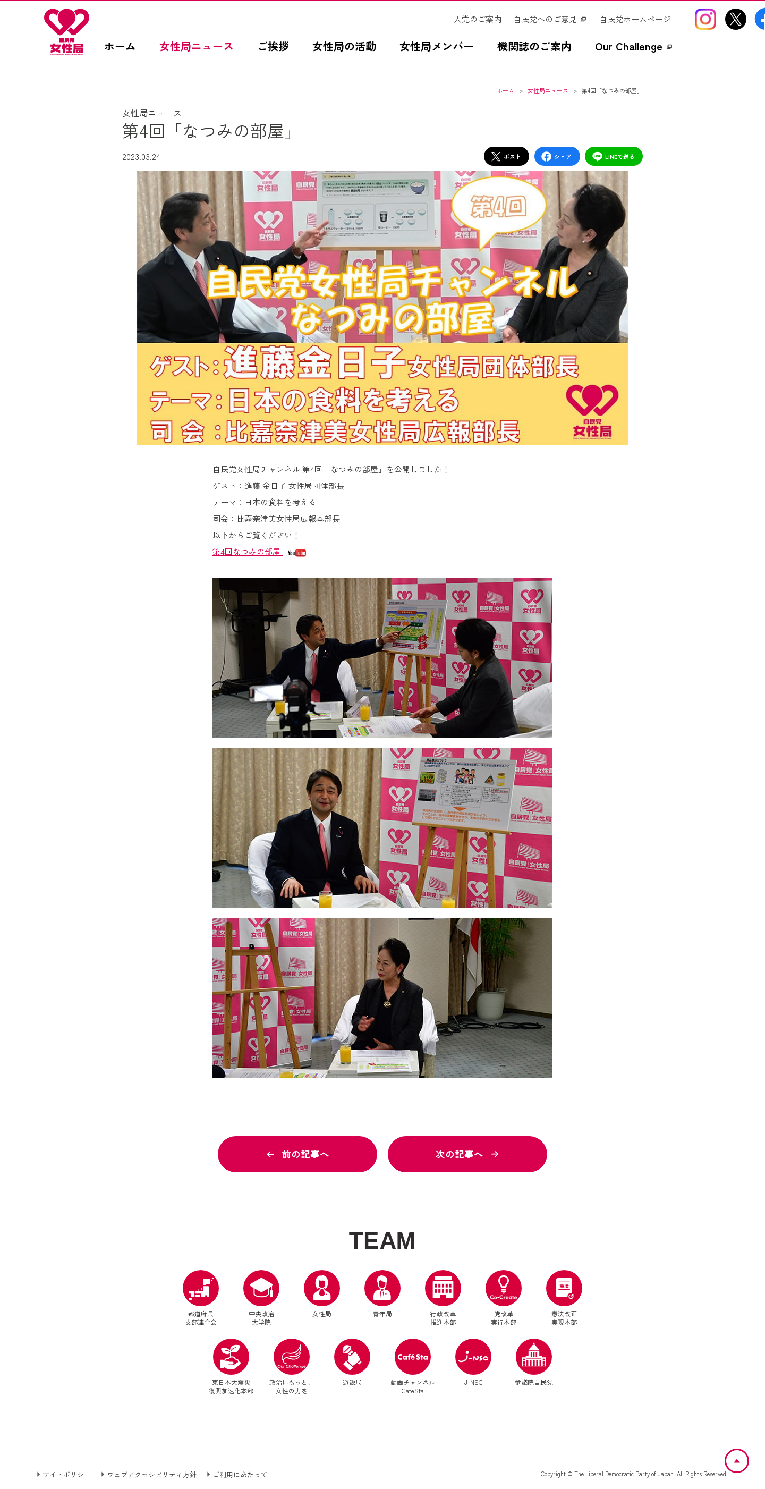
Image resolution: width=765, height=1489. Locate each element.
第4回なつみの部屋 (247, 551)
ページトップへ (748, 1455)
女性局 (322, 1295)
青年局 (382, 1295)
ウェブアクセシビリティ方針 (152, 1475)
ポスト (505, 156)
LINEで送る (613, 156)
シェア (556, 156)
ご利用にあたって (240, 1475)
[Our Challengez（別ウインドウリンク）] (634, 51)
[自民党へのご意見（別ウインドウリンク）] (550, 19)
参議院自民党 (533, 1364)
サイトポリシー (66, 1475)
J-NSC (473, 1364)
